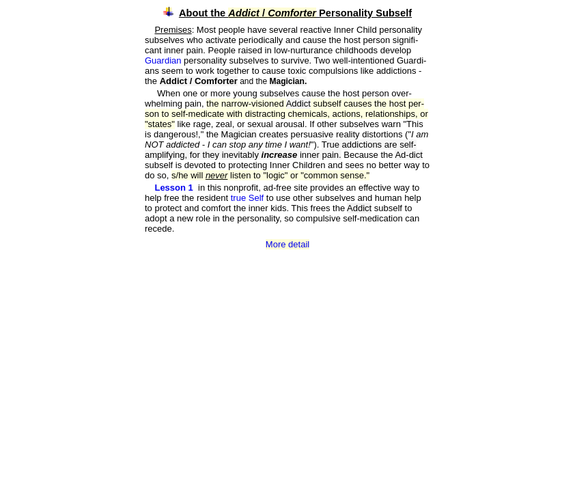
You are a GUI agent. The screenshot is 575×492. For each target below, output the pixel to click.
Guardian (164, 60)
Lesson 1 (173, 187)
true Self (248, 198)
